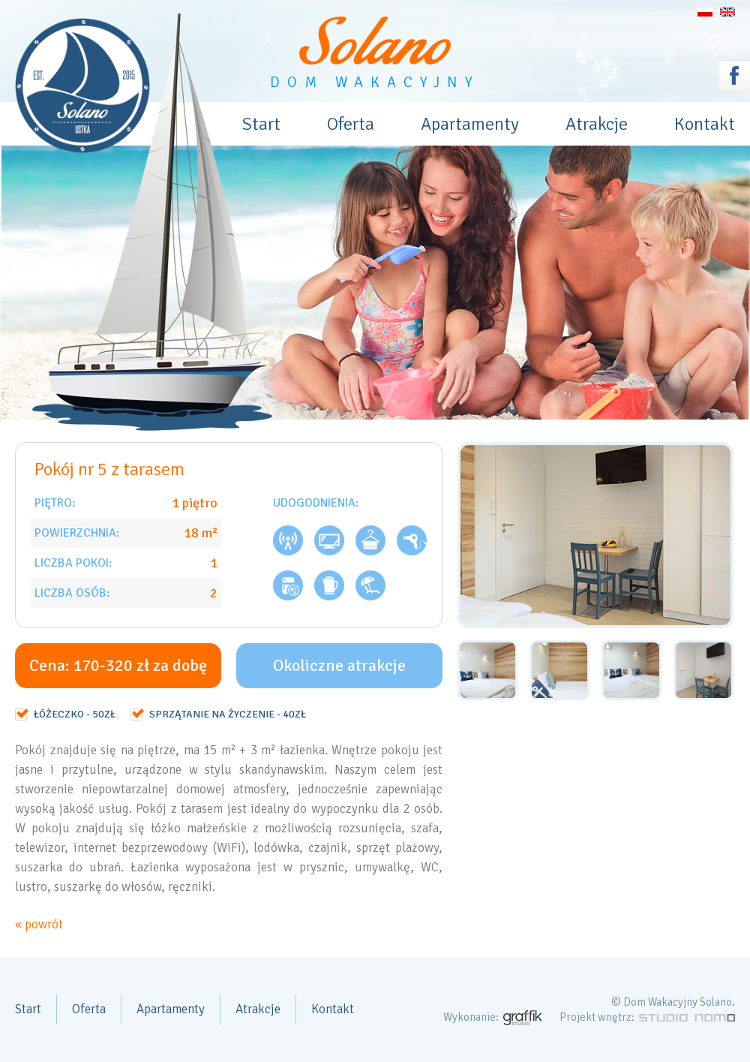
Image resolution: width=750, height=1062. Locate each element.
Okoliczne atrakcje (339, 665)
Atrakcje (597, 124)
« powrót (39, 924)
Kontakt (704, 124)
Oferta (350, 124)
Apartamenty (470, 124)
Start (261, 124)
